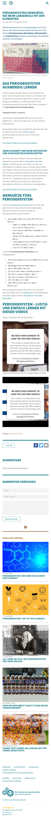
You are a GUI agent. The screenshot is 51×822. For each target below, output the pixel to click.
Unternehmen (20, 767)
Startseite (7, 767)
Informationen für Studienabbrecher (18, 772)
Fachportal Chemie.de (19, 205)
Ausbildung (33, 767)
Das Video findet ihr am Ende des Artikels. (20, 143)
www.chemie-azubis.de (17, 800)
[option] (25, 62)
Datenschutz (30, 778)
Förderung (27, 132)
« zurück (8, 445)
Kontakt (6, 778)
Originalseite (27, 292)
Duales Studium (9, 769)
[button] (46, 445)
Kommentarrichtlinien (12, 781)
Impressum (17, 778)
